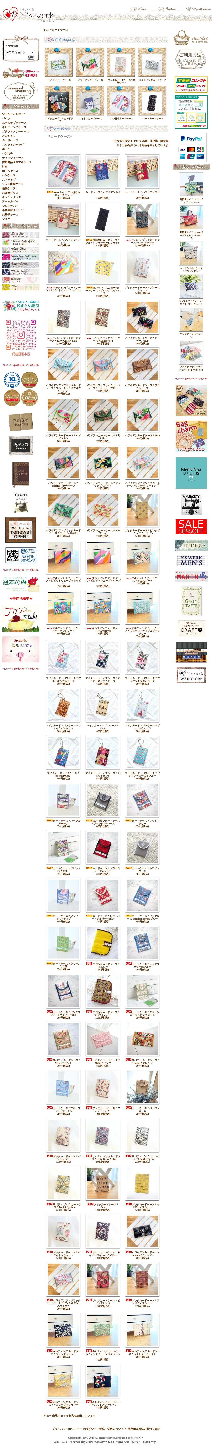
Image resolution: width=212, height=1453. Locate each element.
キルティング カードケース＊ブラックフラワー (63, 1353)
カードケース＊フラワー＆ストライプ (63, 917)
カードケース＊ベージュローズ (142, 1109)
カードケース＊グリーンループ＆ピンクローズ (142, 1013)
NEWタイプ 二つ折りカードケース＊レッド (63, 194)
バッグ (6, 118)
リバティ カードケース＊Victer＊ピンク (63, 1061)
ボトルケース (10, 170)
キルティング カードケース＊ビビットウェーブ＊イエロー (63, 290)
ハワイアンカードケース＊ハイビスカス (63, 437)
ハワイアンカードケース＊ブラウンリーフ (142, 386)
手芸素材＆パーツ (13, 210)
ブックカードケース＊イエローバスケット (142, 1206)
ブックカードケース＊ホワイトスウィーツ (63, 1254)
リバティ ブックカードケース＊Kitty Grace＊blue (103, 1158)
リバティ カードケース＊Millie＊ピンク (103, 1061)
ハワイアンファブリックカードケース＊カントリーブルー (102, 386)
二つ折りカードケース (121, 118)
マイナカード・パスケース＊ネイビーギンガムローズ (102, 679)
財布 (4, 166)
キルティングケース (14, 127)
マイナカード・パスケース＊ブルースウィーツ (142, 727)
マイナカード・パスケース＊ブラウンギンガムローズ (142, 679)
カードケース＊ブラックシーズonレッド (103, 870)
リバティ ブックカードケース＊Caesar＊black (142, 241)
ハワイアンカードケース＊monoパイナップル (142, 1254)
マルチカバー (10, 205)
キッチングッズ (11, 197)
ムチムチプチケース (14, 122)
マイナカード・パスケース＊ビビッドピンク (102, 774)
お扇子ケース (10, 214)
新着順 (164, 140)
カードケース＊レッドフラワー (142, 822)
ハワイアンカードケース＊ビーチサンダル (142, 339)
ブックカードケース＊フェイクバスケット (142, 1302)
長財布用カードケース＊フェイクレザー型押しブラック (102, 241)
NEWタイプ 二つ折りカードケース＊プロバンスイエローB (102, 290)
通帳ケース (9, 188)
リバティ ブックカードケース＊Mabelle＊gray (142, 1158)
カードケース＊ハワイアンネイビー (102, 193)
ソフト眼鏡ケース (13, 184)
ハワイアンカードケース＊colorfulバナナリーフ (63, 484)
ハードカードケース (153, 118)
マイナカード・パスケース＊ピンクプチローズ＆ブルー (142, 774)
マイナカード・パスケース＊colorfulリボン (63, 774)
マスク (6, 219)
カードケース (60, 29)
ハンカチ (7, 153)
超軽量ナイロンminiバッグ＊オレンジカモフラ (191, 235)
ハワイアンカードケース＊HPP (142, 435)
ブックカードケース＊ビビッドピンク (103, 1302)
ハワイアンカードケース (90, 80)
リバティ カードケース (59, 80)
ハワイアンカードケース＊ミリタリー (102, 437)
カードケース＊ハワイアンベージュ (63, 241)
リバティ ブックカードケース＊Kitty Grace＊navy (63, 339)
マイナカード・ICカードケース (59, 119)
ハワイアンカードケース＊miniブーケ (102, 532)
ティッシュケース (13, 157)
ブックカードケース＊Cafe (103, 1206)
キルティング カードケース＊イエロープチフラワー (63, 1403)
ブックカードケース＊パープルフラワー (63, 1158)
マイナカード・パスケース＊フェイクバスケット (63, 727)
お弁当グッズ (10, 192)
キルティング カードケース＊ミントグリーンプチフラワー (102, 1354)
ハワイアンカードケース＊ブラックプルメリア (102, 484)
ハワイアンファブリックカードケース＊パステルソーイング (142, 484)
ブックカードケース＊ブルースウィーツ (142, 289)
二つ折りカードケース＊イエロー (103, 965)
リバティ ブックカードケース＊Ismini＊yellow (63, 1206)
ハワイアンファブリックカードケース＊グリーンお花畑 (63, 532)
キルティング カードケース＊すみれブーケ (142, 579)
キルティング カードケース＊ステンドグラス (63, 629)
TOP (46, 29)
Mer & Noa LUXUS (13, 114)
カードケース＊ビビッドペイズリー (63, 870)
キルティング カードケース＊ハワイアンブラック (103, 1403)
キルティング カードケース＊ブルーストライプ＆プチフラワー (142, 631)
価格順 (154, 140)
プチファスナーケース (15, 131)
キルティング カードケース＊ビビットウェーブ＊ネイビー (63, 581)
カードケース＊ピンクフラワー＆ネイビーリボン (63, 1013)
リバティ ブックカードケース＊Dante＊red (103, 339)
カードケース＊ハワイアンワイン (142, 193)
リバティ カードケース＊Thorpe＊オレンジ (142, 1061)
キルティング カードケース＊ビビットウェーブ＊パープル (102, 581)
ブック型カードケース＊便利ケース (121, 81)
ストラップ (9, 179)
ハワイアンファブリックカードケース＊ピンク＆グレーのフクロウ (63, 1303)
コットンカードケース (90, 118)
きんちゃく (9, 135)
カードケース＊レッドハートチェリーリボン (103, 917)
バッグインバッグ (13, 144)
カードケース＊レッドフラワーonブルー (142, 965)
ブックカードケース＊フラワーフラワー (103, 1109)
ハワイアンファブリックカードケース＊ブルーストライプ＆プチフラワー (63, 388)
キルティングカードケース (152, 80)
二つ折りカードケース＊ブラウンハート (103, 1013)
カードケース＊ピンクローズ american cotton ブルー (142, 917)
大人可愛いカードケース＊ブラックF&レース (103, 822)
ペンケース (9, 175)
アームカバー (10, 201)
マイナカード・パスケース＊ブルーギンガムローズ (63, 679)
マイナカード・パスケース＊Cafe (103, 727)
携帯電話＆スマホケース (17, 162)
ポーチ (6, 149)
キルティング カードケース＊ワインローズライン (142, 1353)
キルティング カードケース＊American (103, 629)
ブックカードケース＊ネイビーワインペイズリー (103, 1254)
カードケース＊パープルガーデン (63, 822)
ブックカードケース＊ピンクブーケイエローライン (142, 532)
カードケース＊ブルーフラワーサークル (63, 1109)
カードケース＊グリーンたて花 (63, 965)
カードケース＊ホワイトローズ (142, 870)
